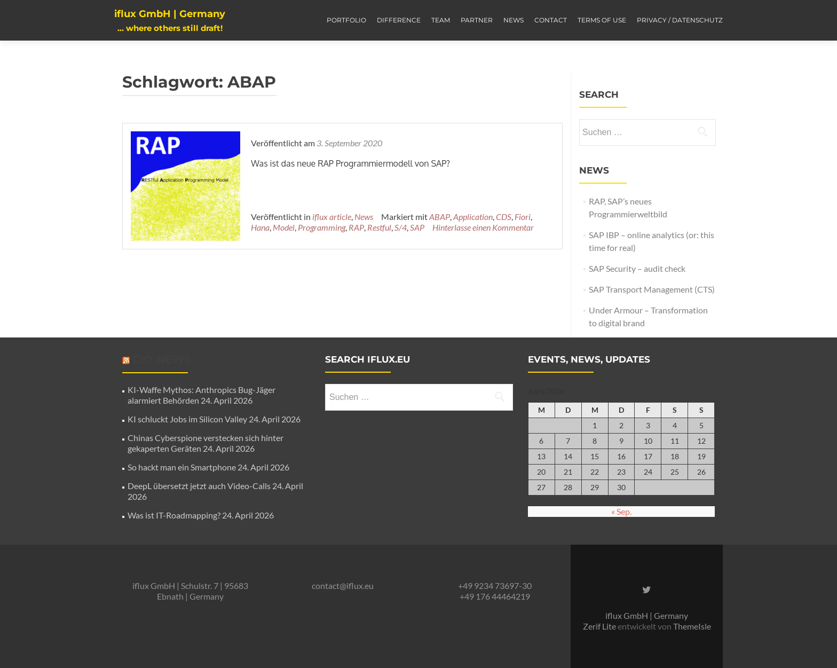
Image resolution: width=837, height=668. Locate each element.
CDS (501, 216)
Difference (399, 20)
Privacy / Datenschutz (680, 20)
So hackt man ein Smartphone (182, 467)
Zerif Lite (600, 626)
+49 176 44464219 (495, 596)
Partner (477, 20)
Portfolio (346, 20)
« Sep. (621, 511)
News (513, 20)
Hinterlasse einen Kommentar (458, 227)
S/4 (376, 227)
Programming (297, 227)
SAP (392, 227)
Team (440, 20)
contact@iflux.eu (343, 585)
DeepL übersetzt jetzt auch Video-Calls (199, 486)
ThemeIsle (692, 626)
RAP (331, 227)
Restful (355, 227)
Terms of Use (602, 20)
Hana (540, 216)
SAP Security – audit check (637, 268)
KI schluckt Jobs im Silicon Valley (187, 419)
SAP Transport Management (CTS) (652, 289)
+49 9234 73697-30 (495, 585)
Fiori (520, 216)
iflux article (329, 216)
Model (259, 227)
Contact (550, 20)
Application (470, 216)
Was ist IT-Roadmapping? (174, 515)
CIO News (161, 359)
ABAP (437, 216)
